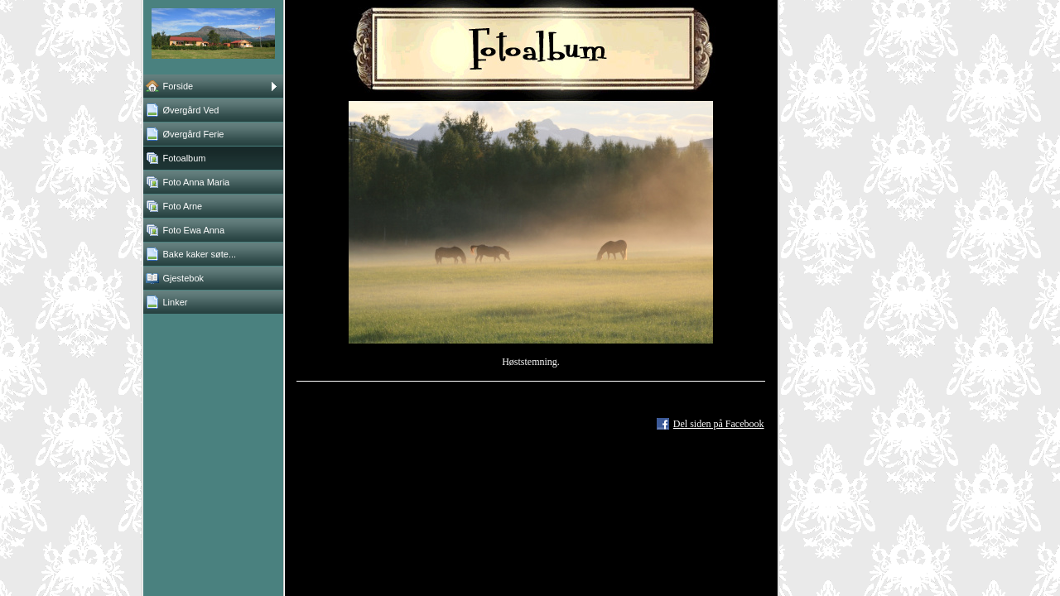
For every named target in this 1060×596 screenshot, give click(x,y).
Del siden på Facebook (718, 424)
